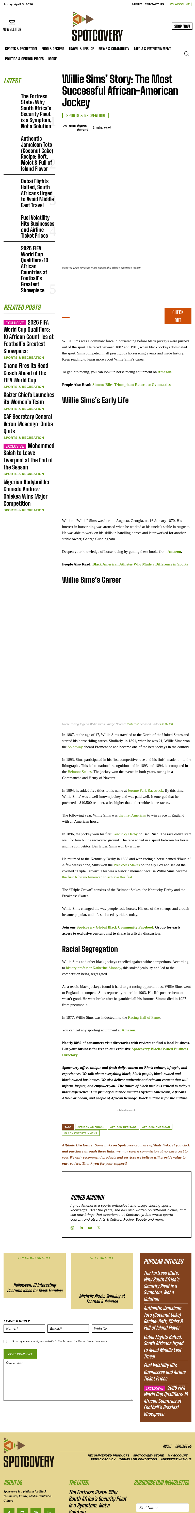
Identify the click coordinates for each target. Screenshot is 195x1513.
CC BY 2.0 (166, 688)
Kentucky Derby (125, 799)
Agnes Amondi (83, 127)
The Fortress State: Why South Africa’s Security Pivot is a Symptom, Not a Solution (35, 102)
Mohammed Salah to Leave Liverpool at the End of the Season (29, 317)
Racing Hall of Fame (144, 982)
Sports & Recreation (21, 251)
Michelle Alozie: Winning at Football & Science (102, 1251)
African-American (156, 1091)
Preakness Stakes (127, 829)
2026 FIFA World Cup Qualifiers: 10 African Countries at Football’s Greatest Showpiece (38, 193)
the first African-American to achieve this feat (97, 842)
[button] (186, 53)
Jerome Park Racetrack (145, 755)
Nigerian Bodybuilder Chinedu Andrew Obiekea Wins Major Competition (28, 341)
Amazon (164, 336)
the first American (132, 780)
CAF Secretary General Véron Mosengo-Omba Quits (27, 296)
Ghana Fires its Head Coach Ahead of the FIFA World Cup (27, 260)
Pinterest (133, 688)
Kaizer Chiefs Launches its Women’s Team (26, 278)
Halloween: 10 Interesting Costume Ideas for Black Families (34, 1240)
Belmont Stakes (80, 736)
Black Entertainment (80, 1097)
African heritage (123, 1091)
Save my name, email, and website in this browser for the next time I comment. (60, 1294)
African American (91, 1091)
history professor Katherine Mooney (93, 932)
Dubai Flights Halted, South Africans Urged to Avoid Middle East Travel (37, 151)
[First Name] (162, 1444)
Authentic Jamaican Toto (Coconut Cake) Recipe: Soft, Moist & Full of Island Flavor (37, 128)
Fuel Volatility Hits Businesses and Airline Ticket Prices (38, 172)
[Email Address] (162, 1456)
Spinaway (75, 711)
